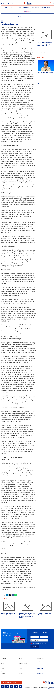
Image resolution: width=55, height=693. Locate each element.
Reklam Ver (43, 7)
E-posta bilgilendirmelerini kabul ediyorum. (39, 643)
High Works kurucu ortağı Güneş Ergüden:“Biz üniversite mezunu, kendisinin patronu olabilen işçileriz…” (27, 615)
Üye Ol (49, 7)
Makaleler (26, 7)
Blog (33, 7)
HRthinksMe (40, 673)
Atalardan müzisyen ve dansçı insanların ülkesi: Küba (8, 614)
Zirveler (13, 7)
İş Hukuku (3, 673)
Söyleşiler (21, 673)
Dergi (5, 7)
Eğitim (2, 671)
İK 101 (37, 7)
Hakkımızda (3, 658)
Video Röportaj (40, 658)
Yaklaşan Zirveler (23, 663)
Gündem (20, 7)
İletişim (2, 663)
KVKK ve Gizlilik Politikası (51, 688)
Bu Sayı (21, 658)
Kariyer (2, 676)
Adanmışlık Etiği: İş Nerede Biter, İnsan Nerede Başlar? (45, 73)
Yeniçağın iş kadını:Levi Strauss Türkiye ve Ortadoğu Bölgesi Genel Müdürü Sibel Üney (45, 44)
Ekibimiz (3, 661)
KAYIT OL (34, 646)
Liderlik (21, 668)
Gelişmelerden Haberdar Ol (10, 682)
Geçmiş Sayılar (22, 661)
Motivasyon (22, 671)
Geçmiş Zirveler (22, 666)
